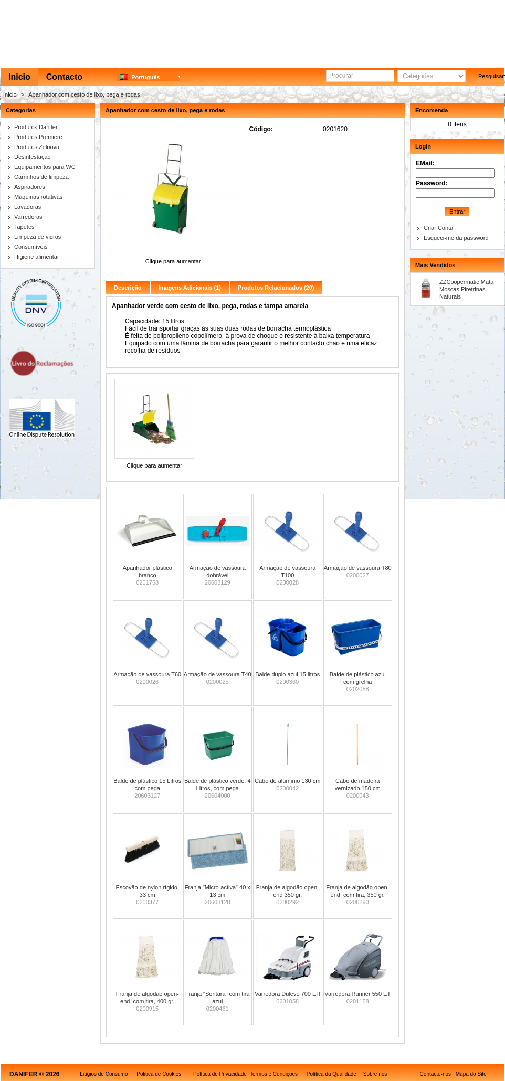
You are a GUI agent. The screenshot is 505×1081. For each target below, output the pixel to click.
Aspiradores (29, 187)
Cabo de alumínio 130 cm (287, 781)
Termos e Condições (274, 1074)
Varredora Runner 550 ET (357, 994)
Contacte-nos (435, 1074)
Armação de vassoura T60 (147, 674)
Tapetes (24, 227)
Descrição (128, 287)
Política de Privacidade (220, 1074)
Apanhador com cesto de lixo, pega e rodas (84, 94)
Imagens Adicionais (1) (190, 287)
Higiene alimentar (36, 256)
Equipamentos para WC (45, 167)
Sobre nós (375, 1074)
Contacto (64, 76)
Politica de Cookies (158, 1074)
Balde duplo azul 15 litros (287, 674)
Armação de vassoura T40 (217, 674)
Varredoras (28, 217)
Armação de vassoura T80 (358, 568)
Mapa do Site (471, 1074)
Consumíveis (31, 246)
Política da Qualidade (331, 1074)
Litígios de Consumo (104, 1074)
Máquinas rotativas (38, 197)
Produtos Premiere (38, 137)
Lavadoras (27, 207)
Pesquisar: (491, 76)
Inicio (19, 76)
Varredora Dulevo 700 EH (287, 994)
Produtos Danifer (36, 127)
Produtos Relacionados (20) (276, 287)
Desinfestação (32, 157)
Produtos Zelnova (36, 147)
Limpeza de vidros (37, 237)
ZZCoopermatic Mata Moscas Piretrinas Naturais (466, 289)
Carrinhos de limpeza (41, 177)
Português (140, 77)
